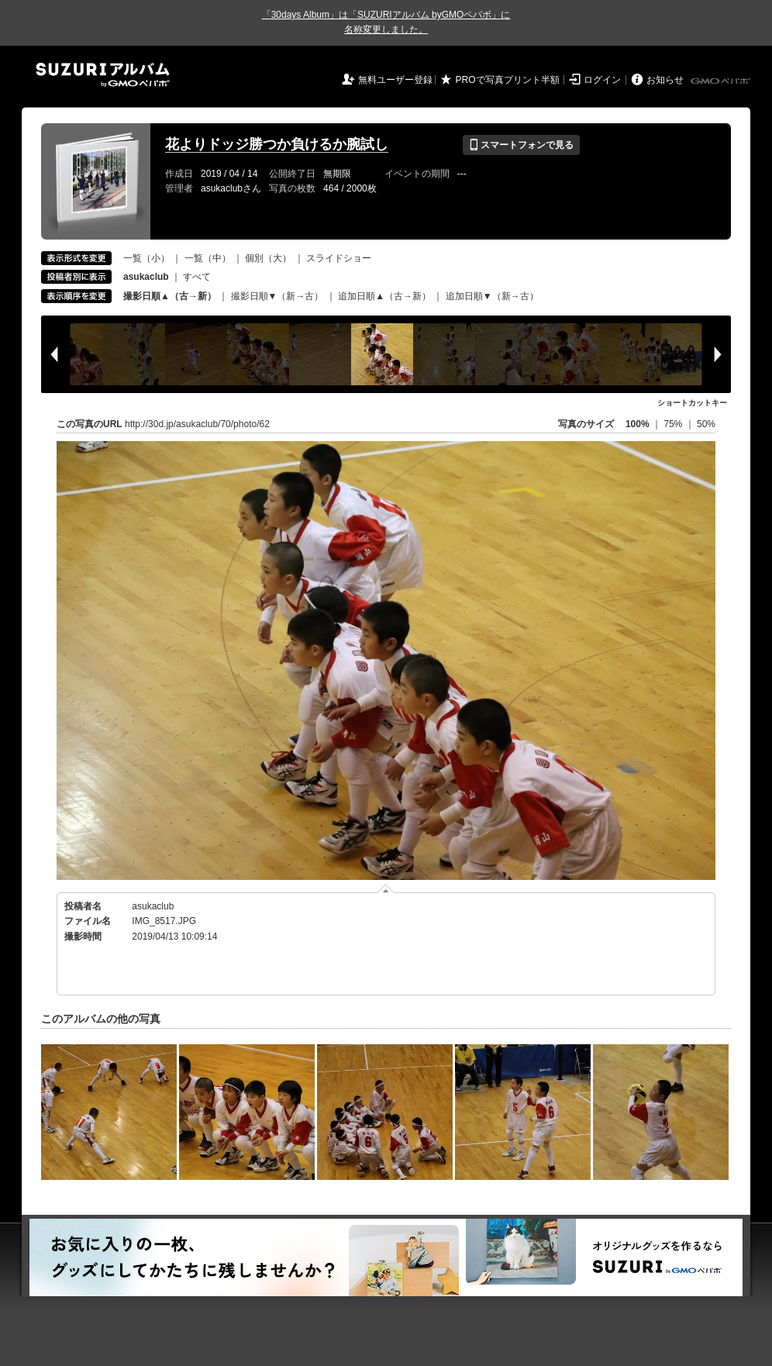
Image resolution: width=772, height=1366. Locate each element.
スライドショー (338, 258)
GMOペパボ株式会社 (722, 81)
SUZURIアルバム (103, 74)
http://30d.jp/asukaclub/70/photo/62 (197, 424)
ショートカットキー (692, 402)
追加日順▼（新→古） (492, 296)
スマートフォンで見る (521, 145)
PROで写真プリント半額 (508, 79)
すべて (197, 276)
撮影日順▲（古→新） (169, 296)
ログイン (602, 79)
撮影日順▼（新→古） (277, 296)
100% (637, 424)
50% (706, 424)
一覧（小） (146, 258)
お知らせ (665, 79)
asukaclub (153, 906)
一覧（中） (207, 258)
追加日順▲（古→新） (384, 296)
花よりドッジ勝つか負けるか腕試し (276, 144)
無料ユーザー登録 (395, 79)
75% (673, 424)
